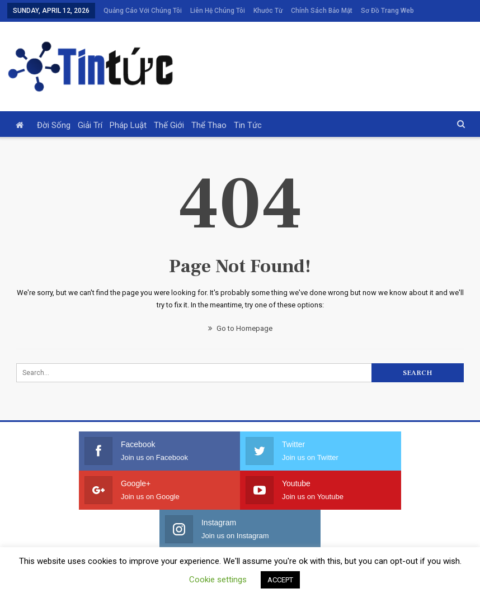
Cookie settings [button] (218, 580)
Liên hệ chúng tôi (217, 11)
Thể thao (209, 110)
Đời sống (53, 110)
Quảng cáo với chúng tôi (142, 11)
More (372, 11)
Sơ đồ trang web (420, 534)
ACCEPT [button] (280, 580)
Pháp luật (128, 110)
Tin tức (248, 110)
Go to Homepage (240, 313)
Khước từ (268, 11)
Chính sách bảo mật (321, 11)
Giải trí (90, 110)
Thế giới (169, 110)
